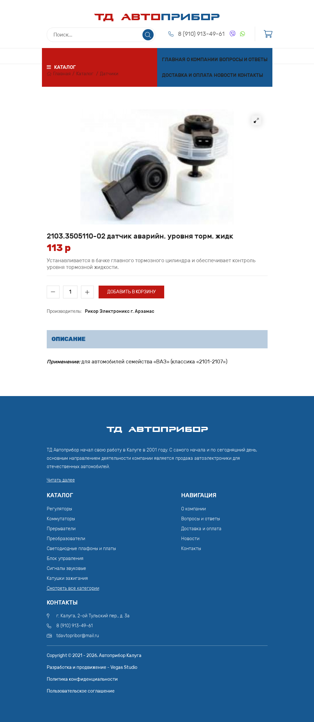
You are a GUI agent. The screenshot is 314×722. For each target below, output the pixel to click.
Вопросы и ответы (243, 59)
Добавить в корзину (131, 292)
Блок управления (65, 558)
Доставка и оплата (187, 75)
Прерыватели (61, 528)
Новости (225, 75)
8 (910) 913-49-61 (201, 33)
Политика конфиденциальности (82, 679)
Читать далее (61, 480)
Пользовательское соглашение (81, 691)
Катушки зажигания (67, 578)
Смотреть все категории (73, 588)
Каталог (84, 74)
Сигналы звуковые (66, 568)
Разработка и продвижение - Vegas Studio (92, 667)
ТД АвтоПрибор (157, 426)
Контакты (250, 75)
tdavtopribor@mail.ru (77, 635)
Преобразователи (66, 538)
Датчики (109, 74)
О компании (202, 59)
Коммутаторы (61, 519)
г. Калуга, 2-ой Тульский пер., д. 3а (93, 616)
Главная (173, 59)
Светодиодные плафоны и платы (81, 548)
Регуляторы (59, 509)
